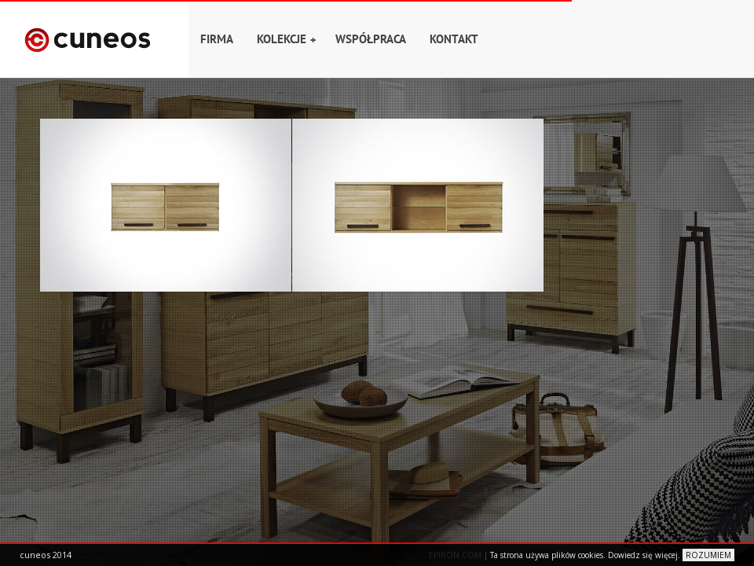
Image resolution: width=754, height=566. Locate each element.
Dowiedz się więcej (643, 554)
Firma (216, 38)
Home (94, 39)
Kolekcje (286, 39)
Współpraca (370, 38)
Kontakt (454, 38)
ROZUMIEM (708, 554)
